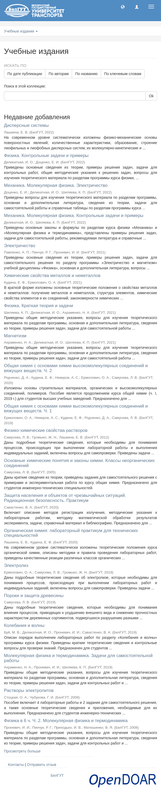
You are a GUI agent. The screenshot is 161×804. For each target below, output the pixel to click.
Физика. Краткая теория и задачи (38, 305)
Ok (151, 96)
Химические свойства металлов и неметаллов (52, 275)
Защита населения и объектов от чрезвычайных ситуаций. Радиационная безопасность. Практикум (65, 498)
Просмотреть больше (22, 751)
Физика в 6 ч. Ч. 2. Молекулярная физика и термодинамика (66, 720)
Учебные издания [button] (21, 31)
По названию (86, 74)
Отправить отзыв (41, 765)
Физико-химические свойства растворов (46, 430)
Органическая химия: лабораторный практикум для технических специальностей (71, 533)
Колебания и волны (24, 625)
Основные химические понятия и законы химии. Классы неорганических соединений (79, 463)
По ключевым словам (122, 74)
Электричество (19, 245)
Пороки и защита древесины (34, 595)
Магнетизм (15, 335)
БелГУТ (57, 775)
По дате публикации (24, 74)
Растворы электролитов (29, 690)
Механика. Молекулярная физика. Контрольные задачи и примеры (73, 215)
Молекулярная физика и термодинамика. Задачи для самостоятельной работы (78, 658)
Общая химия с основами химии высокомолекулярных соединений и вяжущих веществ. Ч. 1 (76, 409)
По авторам (59, 74)
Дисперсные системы (26, 125)
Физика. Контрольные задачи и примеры (46, 155)
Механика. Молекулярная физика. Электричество (55, 185)
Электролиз (16, 565)
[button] (122, 6)
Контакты (16, 765)
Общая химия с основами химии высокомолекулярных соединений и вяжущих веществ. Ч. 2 (76, 368)
